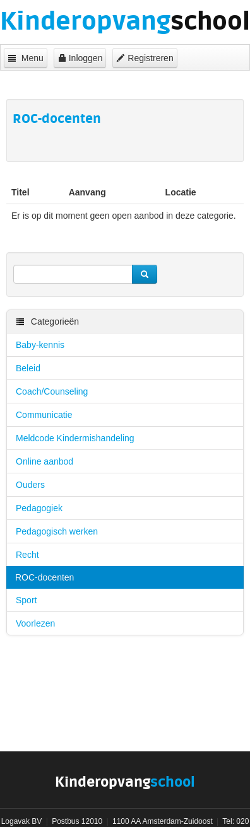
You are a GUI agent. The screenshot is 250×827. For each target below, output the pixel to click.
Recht (27, 555)
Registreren (144, 58)
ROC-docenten (44, 577)
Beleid (28, 368)
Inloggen (80, 58)
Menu (26, 58)
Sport (26, 600)
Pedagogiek (39, 508)
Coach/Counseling (52, 391)
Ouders (30, 485)
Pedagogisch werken (57, 531)
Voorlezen (35, 623)
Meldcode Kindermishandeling (75, 438)
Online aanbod (44, 461)
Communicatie (44, 415)
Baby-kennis (40, 345)
